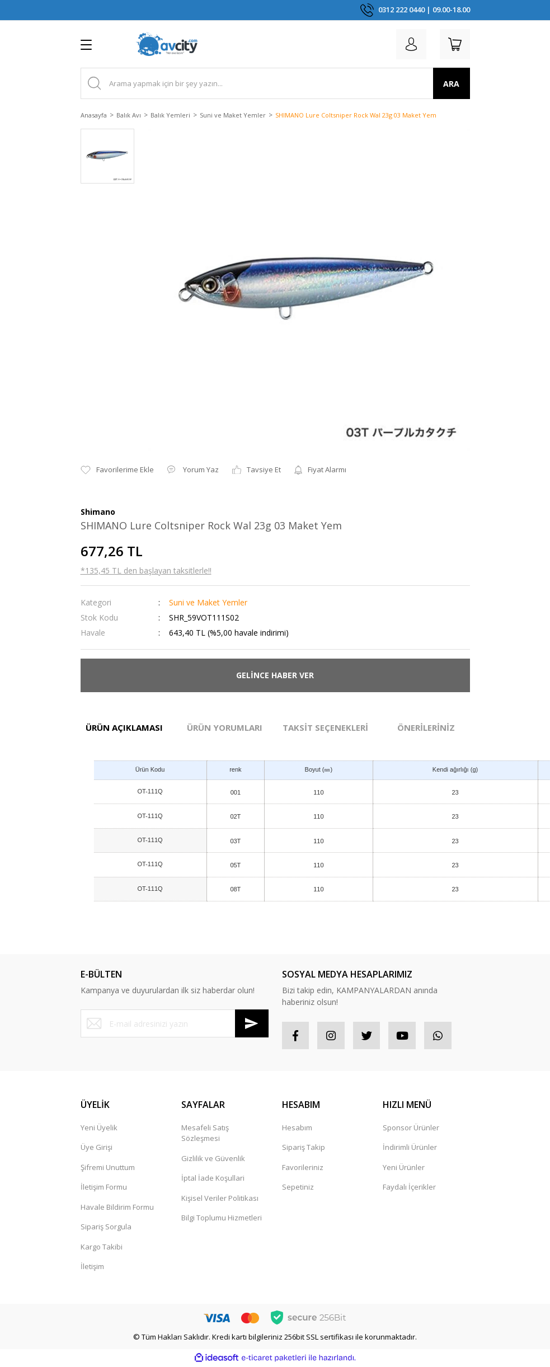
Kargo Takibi (102, 1247)
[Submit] (252, 1023)
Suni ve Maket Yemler (208, 602)
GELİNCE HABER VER (275, 675)
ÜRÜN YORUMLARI (224, 727)
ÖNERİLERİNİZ (426, 727)
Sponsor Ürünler (411, 1128)
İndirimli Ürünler (410, 1148)
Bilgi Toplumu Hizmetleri (221, 1218)
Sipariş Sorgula (106, 1227)
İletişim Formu (104, 1187)
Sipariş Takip (303, 1148)
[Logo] (167, 44)
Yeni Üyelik (99, 1128)
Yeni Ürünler (404, 1168)
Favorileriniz (302, 1168)
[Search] (275, 83)
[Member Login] (409, 44)
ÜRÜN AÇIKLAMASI (124, 727)
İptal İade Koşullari (213, 1178)
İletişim (92, 1267)
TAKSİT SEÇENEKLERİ (325, 727)
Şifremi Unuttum (108, 1168)
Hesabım (297, 1128)
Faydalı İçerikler (409, 1187)
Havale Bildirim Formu (117, 1207)
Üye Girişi (96, 1148)
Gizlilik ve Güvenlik (213, 1159)
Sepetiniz (298, 1187)
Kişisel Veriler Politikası (219, 1199)
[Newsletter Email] (175, 1023)
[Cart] (454, 44)
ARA (451, 83)
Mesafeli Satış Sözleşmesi (205, 1133)
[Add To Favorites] (117, 470)
